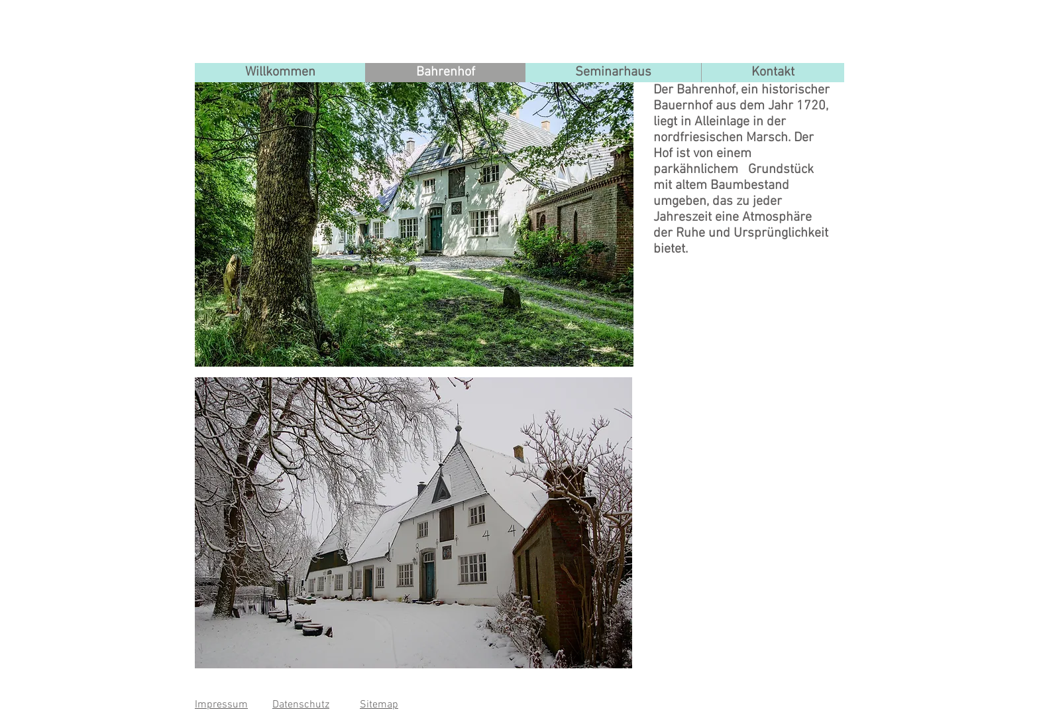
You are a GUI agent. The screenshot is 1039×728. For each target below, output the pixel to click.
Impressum (221, 704)
